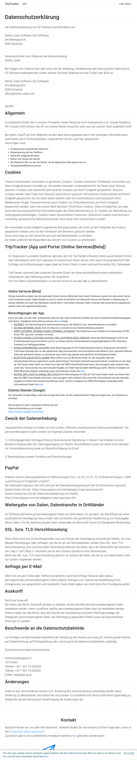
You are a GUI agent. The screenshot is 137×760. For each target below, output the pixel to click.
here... (47, 756)
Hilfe (24, 3)
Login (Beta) (125, 3)
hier (59, 321)
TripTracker (12, 4)
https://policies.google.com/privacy (25, 411)
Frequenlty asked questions (26, 731)
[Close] (129, 753)
